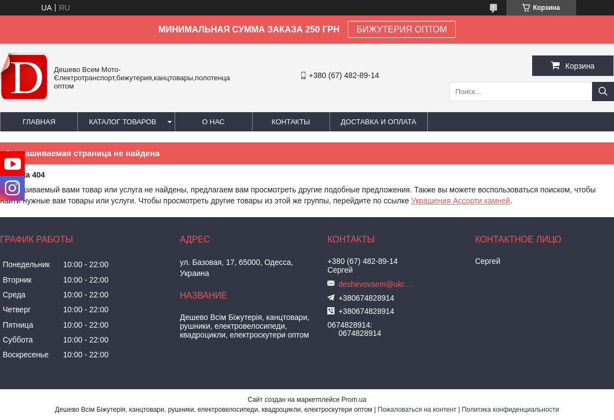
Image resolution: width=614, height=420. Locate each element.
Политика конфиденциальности (510, 409)
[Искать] (603, 91)
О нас (213, 122)
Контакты (290, 122)
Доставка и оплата (378, 122)
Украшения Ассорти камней (460, 200)
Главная (39, 122)
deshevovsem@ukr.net (376, 284)
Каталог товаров (123, 122)
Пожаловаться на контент (417, 409)
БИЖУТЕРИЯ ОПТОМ (401, 29)
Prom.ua (354, 400)
